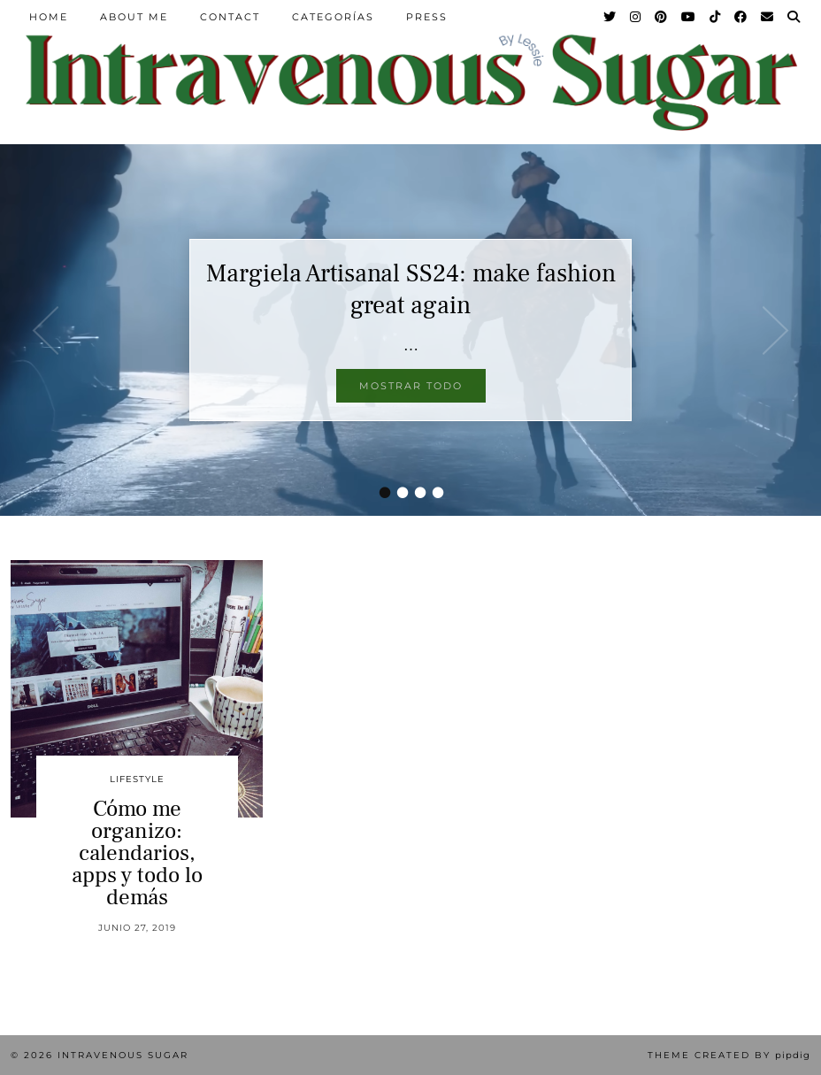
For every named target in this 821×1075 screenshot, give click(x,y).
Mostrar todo (411, 386)
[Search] (794, 17)
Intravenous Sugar (123, 1055)
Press (427, 17)
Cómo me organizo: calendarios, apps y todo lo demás (137, 853)
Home (48, 17)
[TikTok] (716, 17)
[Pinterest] (662, 17)
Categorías (333, 17)
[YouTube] (689, 17)
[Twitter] (610, 17)
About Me (134, 17)
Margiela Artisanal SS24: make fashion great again (411, 289)
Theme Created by (729, 1055)
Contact (230, 17)
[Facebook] (741, 17)
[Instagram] (636, 17)
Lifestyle (137, 779)
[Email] (768, 17)
